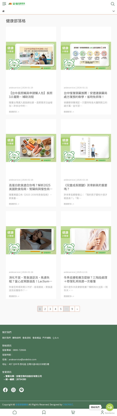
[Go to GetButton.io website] (110, 413)
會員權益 (36, 337)
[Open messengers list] (109, 407)
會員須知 (26, 337)
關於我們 (6, 337)
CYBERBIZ (68, 404)
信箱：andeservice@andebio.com (19, 359)
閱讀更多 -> (14, 111)
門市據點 (47, 337)
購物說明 (16, 337)
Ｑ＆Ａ (56, 337)
